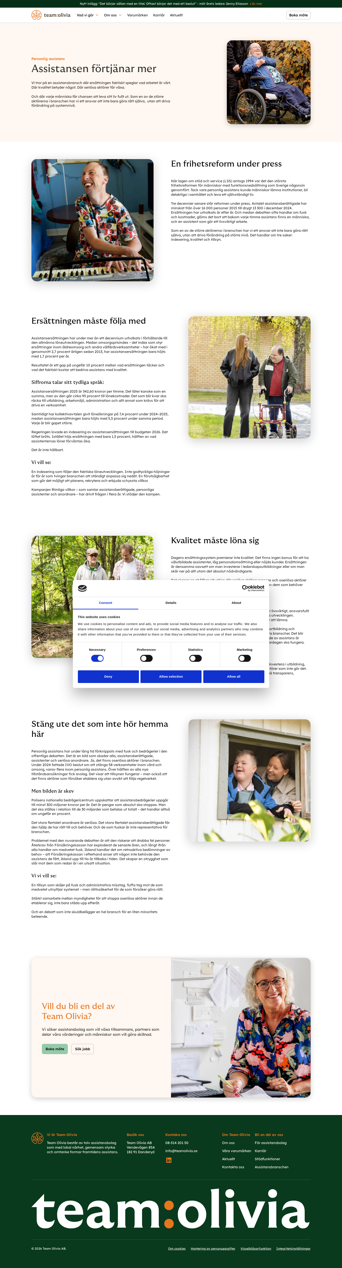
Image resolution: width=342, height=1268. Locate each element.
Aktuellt (176, 15)
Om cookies (177, 1249)
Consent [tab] (105, 603)
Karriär (159, 15)
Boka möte (55, 1049)
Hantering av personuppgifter (213, 1249)
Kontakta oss (233, 1167)
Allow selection (171, 676)
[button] (87, 15)
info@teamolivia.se (181, 1151)
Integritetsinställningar (293, 1249)
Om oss (228, 1143)
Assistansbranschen (272, 1167)
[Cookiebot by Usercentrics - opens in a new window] (245, 588)
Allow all (233, 676)
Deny (108, 676)
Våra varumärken (236, 1151)
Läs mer (256, 4)
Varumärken (137, 15)
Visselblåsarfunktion (256, 1249)
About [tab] (236, 603)
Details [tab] (171, 603)
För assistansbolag (271, 1143)
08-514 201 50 (176, 1143)
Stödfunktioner (267, 1159)
